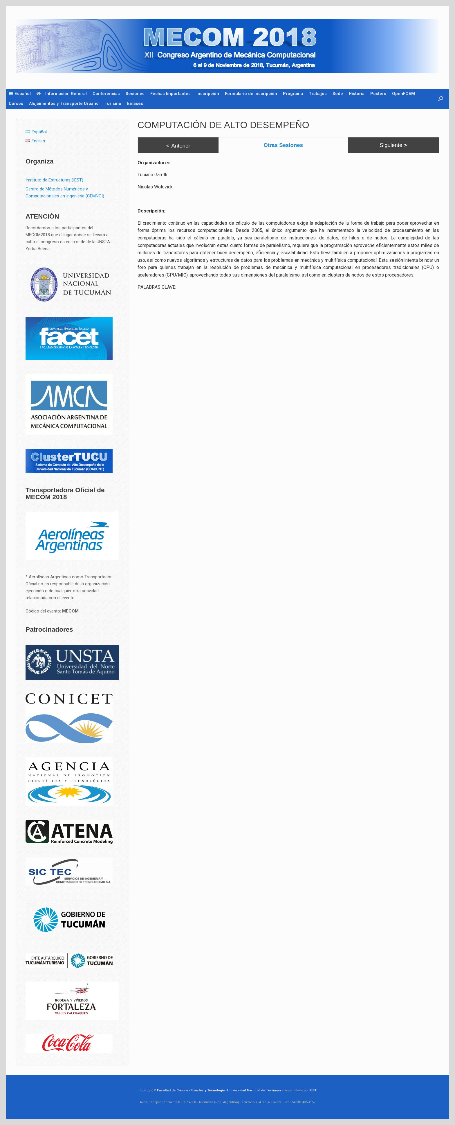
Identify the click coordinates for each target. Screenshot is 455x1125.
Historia (356, 93)
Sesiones (135, 93)
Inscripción (207, 93)
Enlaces (135, 103)
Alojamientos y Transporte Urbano (64, 103)
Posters (378, 93)
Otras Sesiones (283, 145)
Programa (293, 93)
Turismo (112, 103)
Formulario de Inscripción (251, 93)
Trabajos (318, 93)
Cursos (16, 103)
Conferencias (106, 93)
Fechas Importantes (170, 93)
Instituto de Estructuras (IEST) (54, 180)
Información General (62, 93)
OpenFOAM (403, 93)
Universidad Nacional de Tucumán (254, 1090)
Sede (338, 93)
